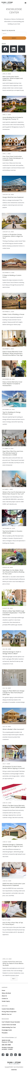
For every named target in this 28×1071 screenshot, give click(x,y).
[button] (25, 2)
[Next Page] (14, 979)
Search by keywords (8, 30)
